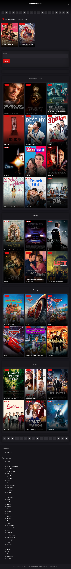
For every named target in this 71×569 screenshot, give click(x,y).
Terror (8, 547)
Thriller (9, 549)
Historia (9, 511)
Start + (8, 542)
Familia (9, 502)
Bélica (8, 480)
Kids (8, 514)
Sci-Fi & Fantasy (11, 535)
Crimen (9, 492)
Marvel (8, 516)
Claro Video (10, 487)
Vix (7, 554)
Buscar (5, 53)
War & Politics (10, 556)
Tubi (8, 551)
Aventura (9, 478)
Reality (9, 530)
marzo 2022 (10, 452)
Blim (8, 483)
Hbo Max (9, 509)
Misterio (9, 518)
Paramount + (10, 525)
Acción (8, 461)
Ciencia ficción (11, 485)
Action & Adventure (12, 466)
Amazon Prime (11, 471)
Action (8, 464)
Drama (8, 499)
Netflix (8, 523)
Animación (9, 473)
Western (9, 559)
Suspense (9, 544)
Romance (9, 532)
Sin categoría (10, 540)
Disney (8, 495)
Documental (10, 497)
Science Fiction (11, 537)
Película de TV (10, 528)
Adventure (10, 469)
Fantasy (9, 506)
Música (9, 521)
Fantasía (9, 504)
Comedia (9, 490)
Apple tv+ (9, 476)
